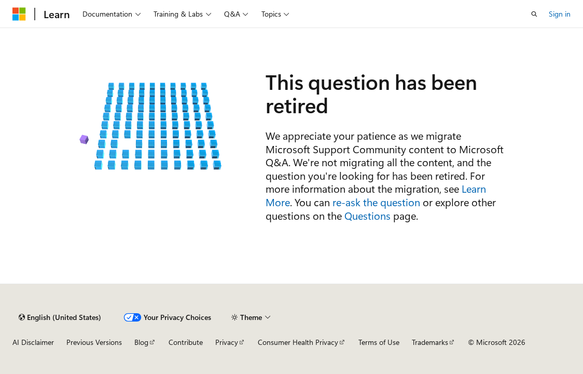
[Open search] (534, 14)
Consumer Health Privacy (298, 342)
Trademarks (430, 342)
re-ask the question (376, 202)
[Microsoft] (19, 14)
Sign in (560, 14)
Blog (141, 342)
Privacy (226, 342)
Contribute (186, 342)
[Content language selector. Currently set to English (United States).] (59, 317)
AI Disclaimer (33, 342)
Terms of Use (378, 342)
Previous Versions (94, 342)
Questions (367, 215)
